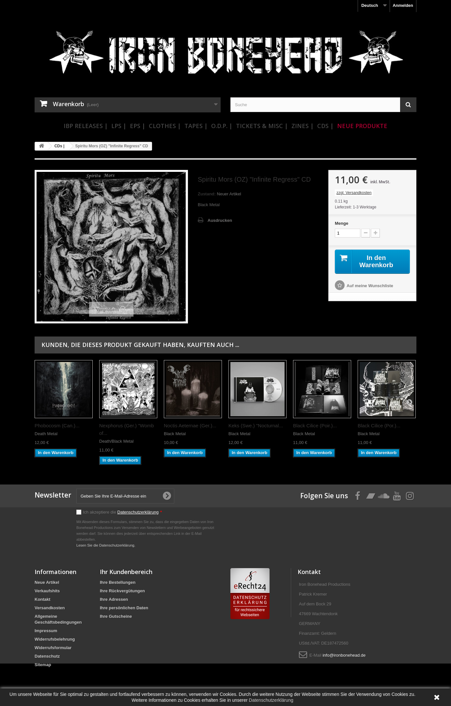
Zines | (302, 126)
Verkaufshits (47, 590)
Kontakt (42, 599)
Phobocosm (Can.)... (57, 425)
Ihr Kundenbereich (126, 572)
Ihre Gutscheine (116, 616)
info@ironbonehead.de (343, 655)
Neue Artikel (47, 582)
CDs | (325, 126)
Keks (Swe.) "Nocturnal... (255, 425)
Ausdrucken (220, 220)
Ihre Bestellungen (117, 582)
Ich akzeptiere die (122, 512)
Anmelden (403, 5)
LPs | (118, 126)
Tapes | (196, 126)
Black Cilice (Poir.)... (315, 425)
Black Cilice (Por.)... (379, 425)
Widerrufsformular (53, 647)
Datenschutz (47, 656)
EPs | (137, 126)
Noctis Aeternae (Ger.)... (190, 425)
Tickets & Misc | (262, 126)
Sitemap (43, 664)
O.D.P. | (221, 126)
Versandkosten (50, 607)
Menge (341, 223)
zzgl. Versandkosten (353, 192)
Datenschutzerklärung (138, 512)
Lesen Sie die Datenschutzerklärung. (105, 545)
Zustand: (207, 193)
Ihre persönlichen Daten (124, 607)
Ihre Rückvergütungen (122, 590)
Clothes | (165, 126)
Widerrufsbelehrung (55, 639)
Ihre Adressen (114, 599)
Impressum (46, 630)
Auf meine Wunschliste (370, 285)
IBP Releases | (86, 126)
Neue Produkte (362, 126)
